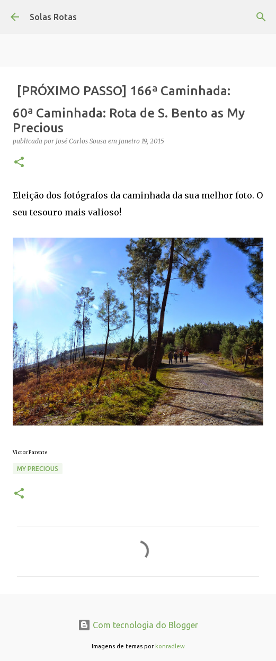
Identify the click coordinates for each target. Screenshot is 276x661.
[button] (19, 163)
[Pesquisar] (261, 17)
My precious (37, 468)
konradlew (170, 646)
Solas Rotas (53, 17)
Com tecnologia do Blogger (138, 625)
